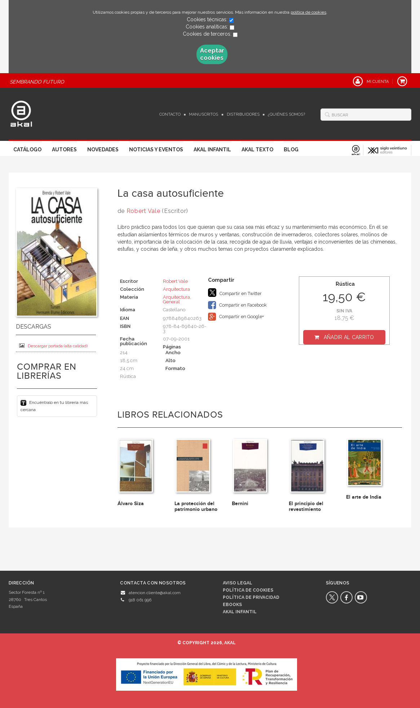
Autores (64, 149)
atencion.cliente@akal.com (155, 592)
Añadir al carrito (349, 337)
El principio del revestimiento (306, 506)
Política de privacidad (251, 597)
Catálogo (27, 149)
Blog (291, 149)
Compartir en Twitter (235, 292)
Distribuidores (243, 114)
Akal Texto (257, 149)
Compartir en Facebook (237, 305)
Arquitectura (176, 289)
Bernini (240, 503)
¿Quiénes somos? (286, 114)
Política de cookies (248, 590)
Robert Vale (143, 211)
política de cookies (308, 12)
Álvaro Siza (131, 503)
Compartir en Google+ (236, 316)
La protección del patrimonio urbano (195, 506)
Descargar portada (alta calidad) (53, 345)
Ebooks (232, 604)
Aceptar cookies (212, 54)
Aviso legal (237, 582)
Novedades (103, 149)
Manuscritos (203, 114)
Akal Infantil (212, 149)
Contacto (170, 114)
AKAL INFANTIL (240, 611)
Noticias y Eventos (156, 149)
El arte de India (363, 497)
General (171, 301)
